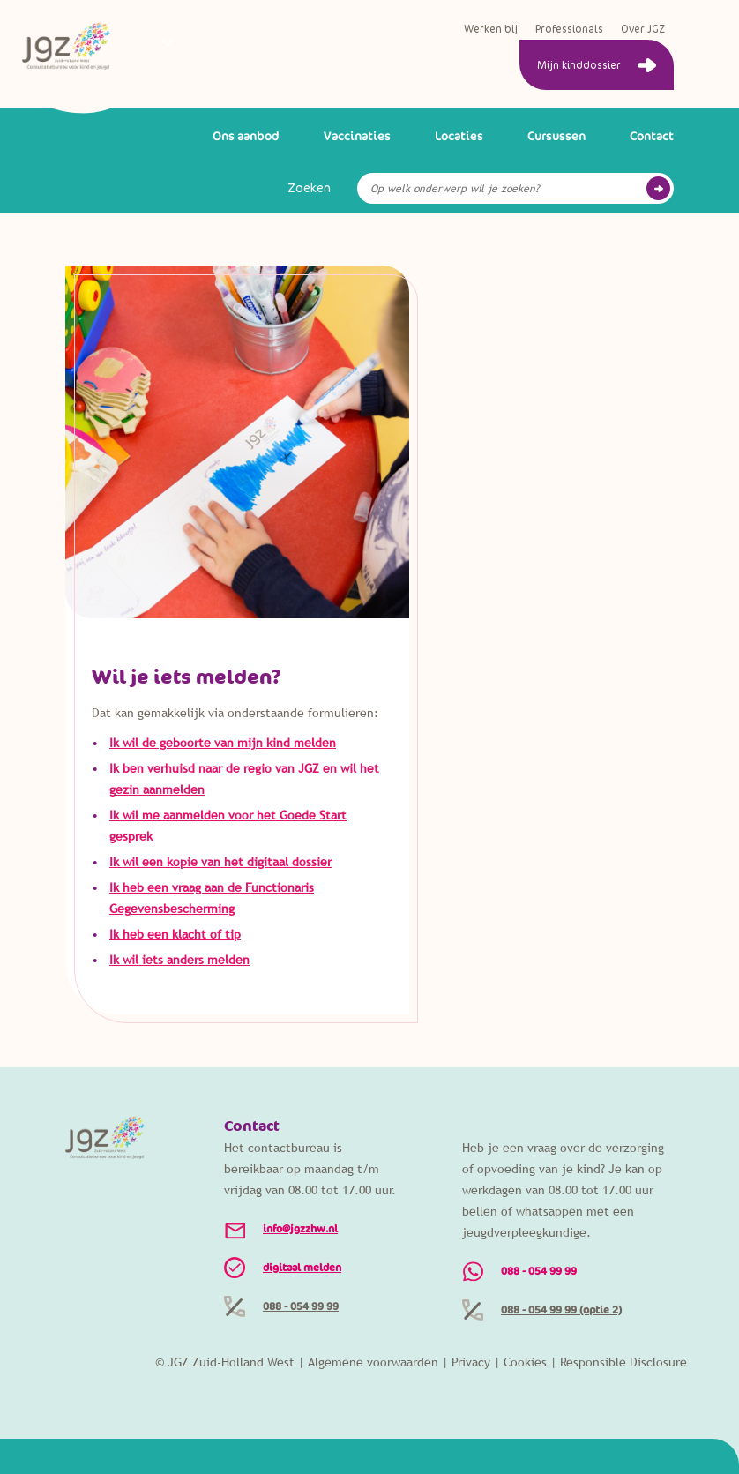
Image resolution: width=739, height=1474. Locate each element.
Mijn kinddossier (579, 65)
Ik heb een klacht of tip (175, 934)
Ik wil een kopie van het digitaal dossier (220, 862)
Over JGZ (643, 29)
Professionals (569, 29)
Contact (652, 135)
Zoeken (309, 188)
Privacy (471, 1362)
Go (658, 188)
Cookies (525, 1362)
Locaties (459, 135)
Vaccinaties (357, 135)
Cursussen (556, 135)
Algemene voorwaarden (373, 1362)
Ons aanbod (246, 135)
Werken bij (491, 29)
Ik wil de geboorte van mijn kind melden (222, 743)
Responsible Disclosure (623, 1362)
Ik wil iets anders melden (179, 960)
